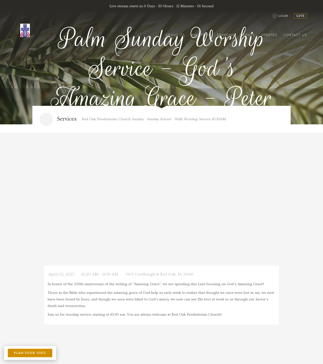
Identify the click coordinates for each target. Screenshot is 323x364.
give (300, 16)
